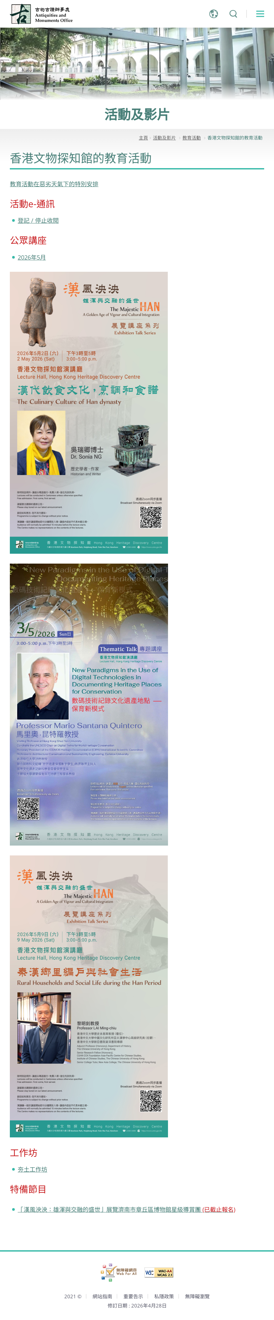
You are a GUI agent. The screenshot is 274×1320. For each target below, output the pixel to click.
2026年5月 (32, 257)
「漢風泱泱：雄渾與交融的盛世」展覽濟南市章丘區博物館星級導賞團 (126, 1209)
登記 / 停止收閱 (38, 220)
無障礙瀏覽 (197, 1296)
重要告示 (133, 1296)
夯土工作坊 (32, 1169)
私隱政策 (164, 1296)
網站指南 (102, 1296)
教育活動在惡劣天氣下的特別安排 (54, 184)
